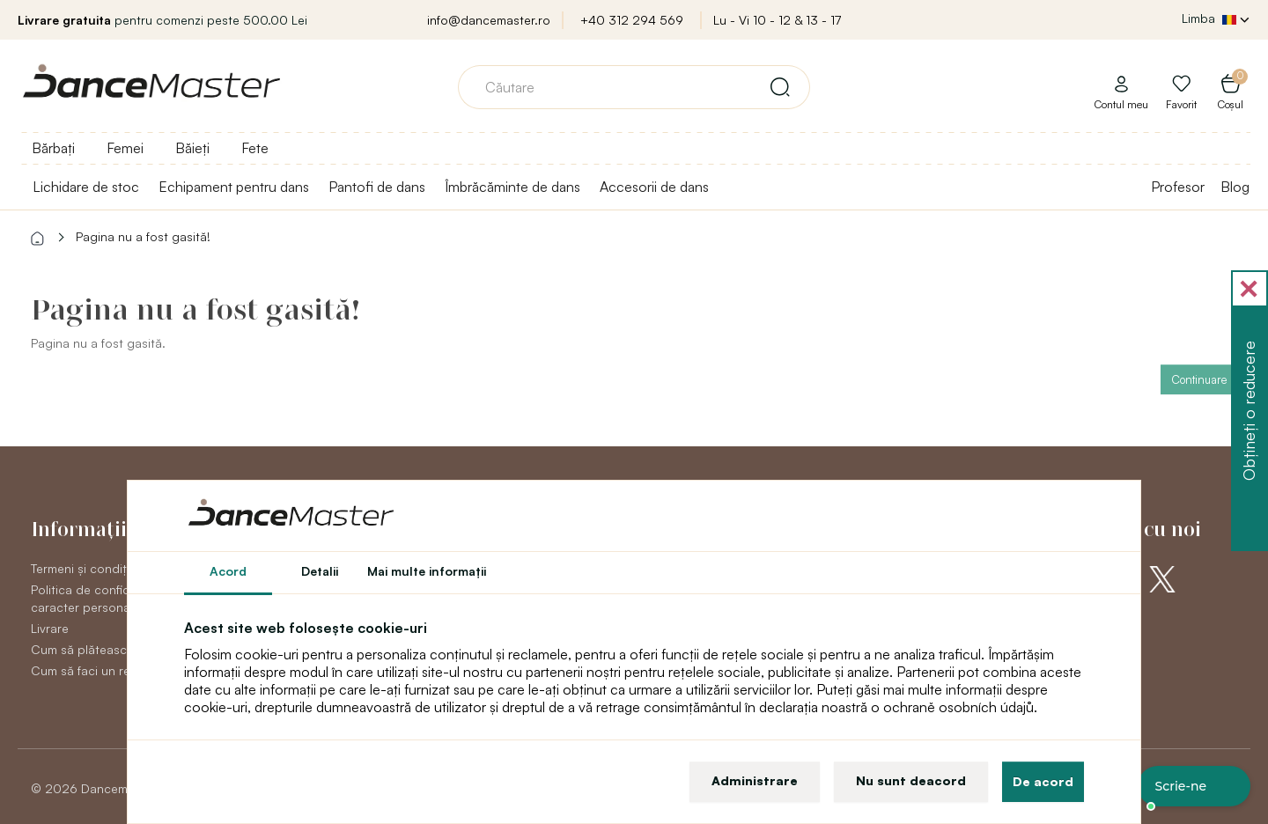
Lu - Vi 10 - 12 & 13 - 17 (777, 19)
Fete (255, 148)
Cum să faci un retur (88, 670)
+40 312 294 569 (631, 19)
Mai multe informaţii (426, 570)
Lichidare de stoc (86, 186)
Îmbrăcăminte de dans (512, 186)
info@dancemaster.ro (488, 19)
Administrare (754, 780)
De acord (1043, 781)
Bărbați (53, 148)
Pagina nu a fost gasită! (143, 236)
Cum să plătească (82, 649)
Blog (1235, 186)
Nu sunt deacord (911, 780)
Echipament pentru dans (233, 186)
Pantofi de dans (376, 186)
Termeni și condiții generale (108, 568)
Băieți (192, 148)
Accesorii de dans (654, 186)
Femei (125, 148)
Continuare (1199, 379)
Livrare (50, 628)
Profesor (1178, 186)
